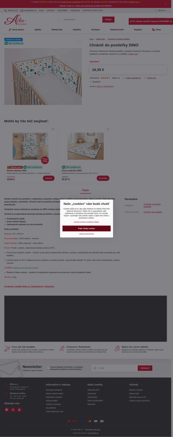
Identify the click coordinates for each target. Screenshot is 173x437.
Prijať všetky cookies (86, 228)
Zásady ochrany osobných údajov (86, 222)
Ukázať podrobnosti (86, 234)
